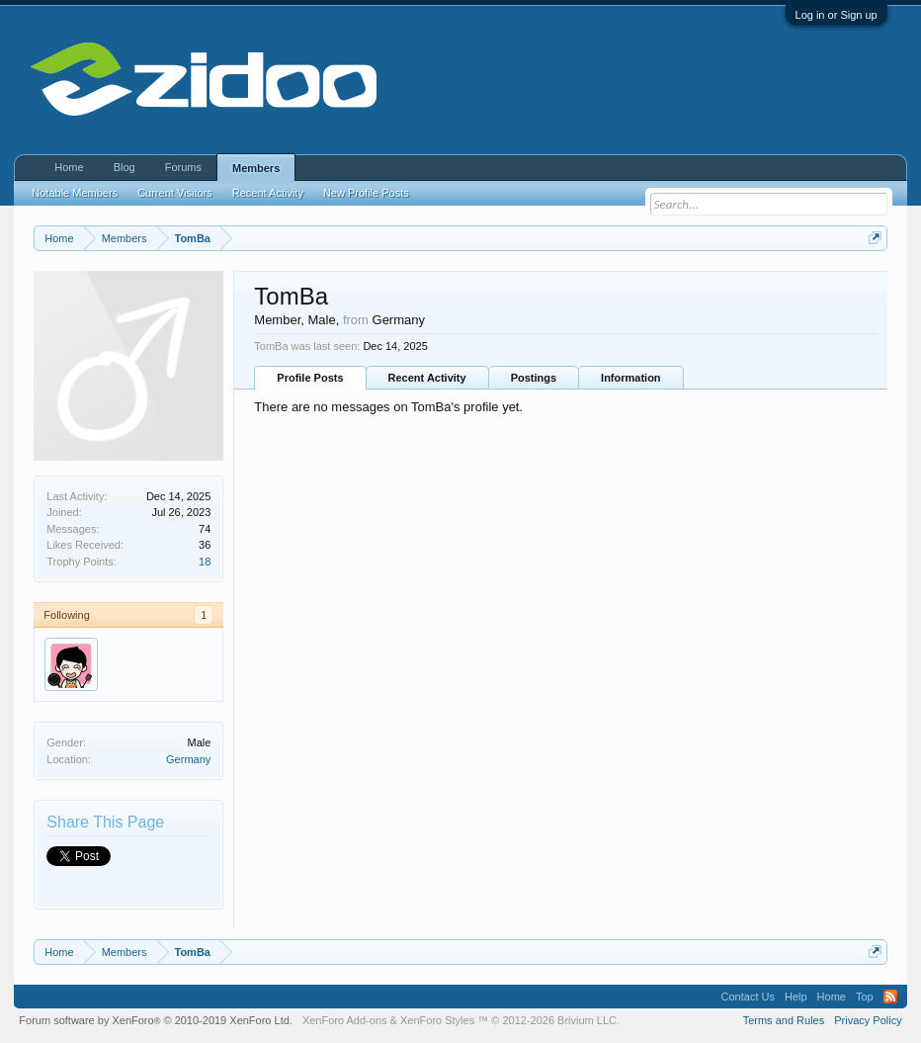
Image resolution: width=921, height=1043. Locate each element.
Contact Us (748, 996)
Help (796, 996)
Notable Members (75, 193)
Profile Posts (310, 378)
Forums (183, 167)
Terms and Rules (784, 1020)
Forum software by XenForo (156, 1020)
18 (204, 561)
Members (256, 168)
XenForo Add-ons (344, 1020)
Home (68, 167)
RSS (890, 996)
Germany (188, 759)
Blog (124, 167)
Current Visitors (174, 193)
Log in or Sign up (836, 15)
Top (865, 996)
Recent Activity (427, 378)
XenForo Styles (437, 1020)
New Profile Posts (366, 193)
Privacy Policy (867, 1020)
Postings (533, 378)
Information (631, 378)
